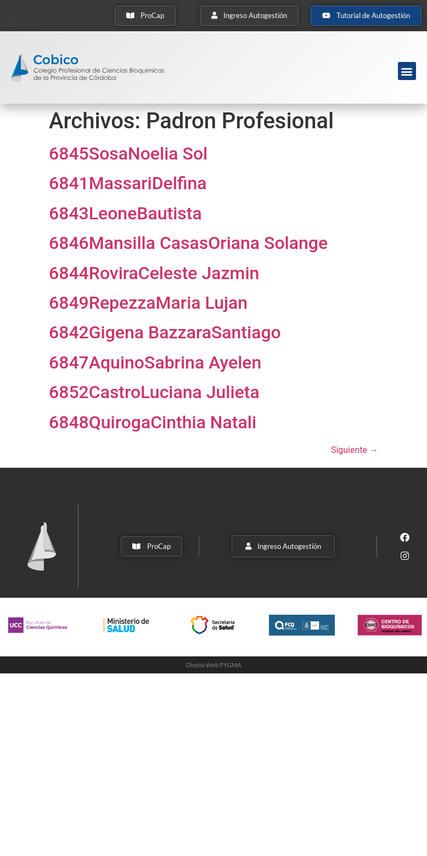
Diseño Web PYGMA (213, 664)
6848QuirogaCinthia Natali (152, 422)
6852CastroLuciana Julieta (154, 392)
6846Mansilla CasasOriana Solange (188, 243)
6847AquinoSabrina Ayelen (155, 362)
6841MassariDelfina (128, 183)
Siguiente (354, 450)
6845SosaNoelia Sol (128, 153)
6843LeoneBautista (125, 213)
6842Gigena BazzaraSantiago (165, 332)
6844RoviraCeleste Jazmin (154, 273)
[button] (407, 71)
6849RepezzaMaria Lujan (148, 302)
